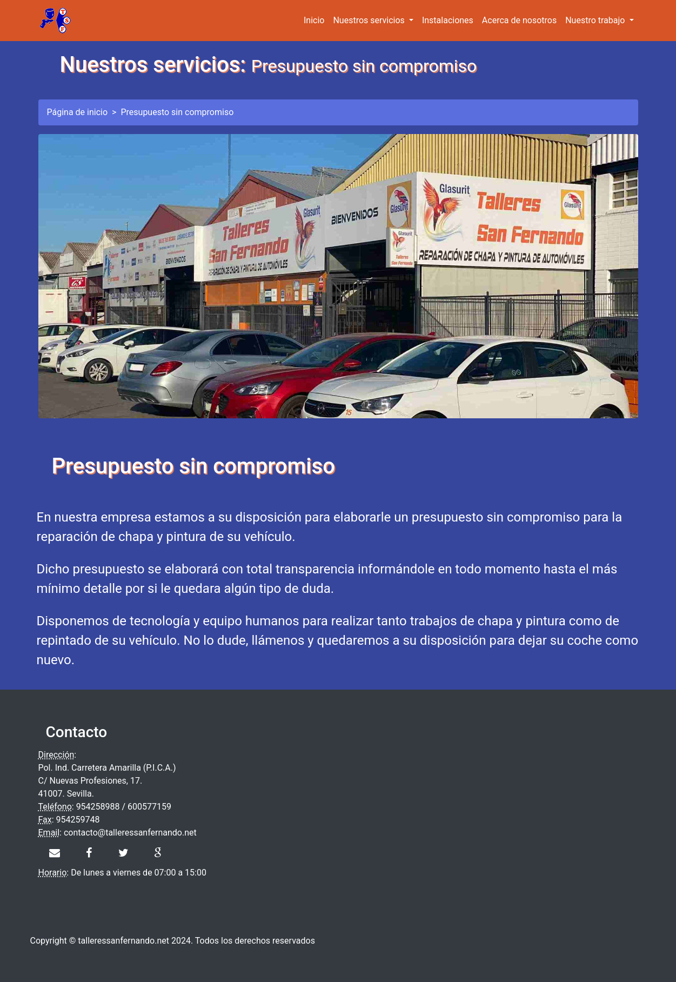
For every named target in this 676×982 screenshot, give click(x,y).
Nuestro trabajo (596, 20)
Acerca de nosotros (519, 20)
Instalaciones (447, 20)
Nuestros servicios (369, 20)
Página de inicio (77, 112)
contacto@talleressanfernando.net (130, 832)
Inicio (314, 20)
